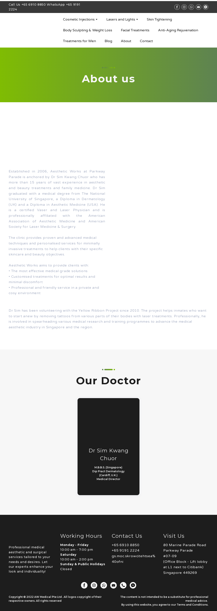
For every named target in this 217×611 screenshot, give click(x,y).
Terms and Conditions (192, 604)
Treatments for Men (79, 41)
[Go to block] (33, 30)
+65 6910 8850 (33, 4)
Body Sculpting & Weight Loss (87, 30)
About (126, 41)
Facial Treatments (135, 30)
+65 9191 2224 (125, 550)
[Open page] (31, 535)
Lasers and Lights (120, 19)
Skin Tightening (159, 19)
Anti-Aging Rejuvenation (178, 30)
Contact (146, 41)
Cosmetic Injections (79, 19)
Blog (108, 41)
